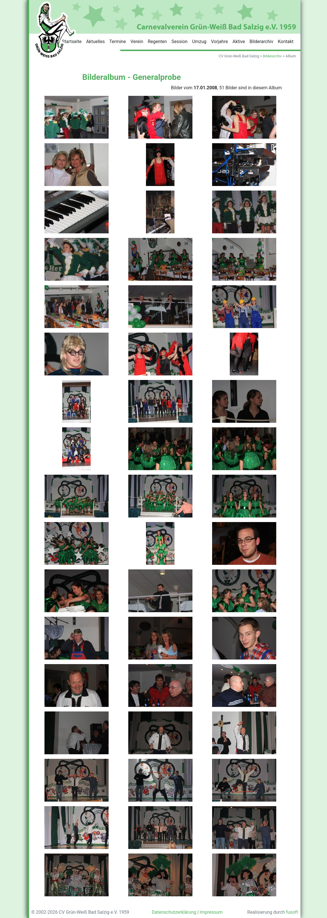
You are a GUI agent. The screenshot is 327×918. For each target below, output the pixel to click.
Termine (117, 41)
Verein (136, 41)
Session (179, 41)
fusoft (292, 912)
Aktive (238, 41)
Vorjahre (219, 41)
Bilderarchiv (261, 41)
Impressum (211, 912)
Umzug (199, 41)
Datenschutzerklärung (174, 912)
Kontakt (285, 41)
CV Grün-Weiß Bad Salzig (239, 56)
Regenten (157, 41)
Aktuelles (95, 41)
